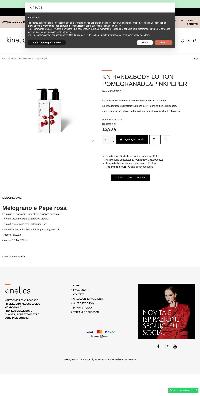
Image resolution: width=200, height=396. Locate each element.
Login (77, 285)
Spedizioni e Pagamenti (88, 298)
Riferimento (108, 119)
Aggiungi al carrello (132, 139)
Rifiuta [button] (145, 42)
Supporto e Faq (83, 303)
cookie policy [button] (114, 26)
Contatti (79, 294)
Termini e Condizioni (86, 312)
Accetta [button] (164, 42)
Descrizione (12, 197)
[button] (170, 7)
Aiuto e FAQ (187, 20)
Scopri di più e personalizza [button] (46, 42)
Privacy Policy (83, 307)
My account (81, 290)
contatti (192, 24)
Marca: (106, 91)
